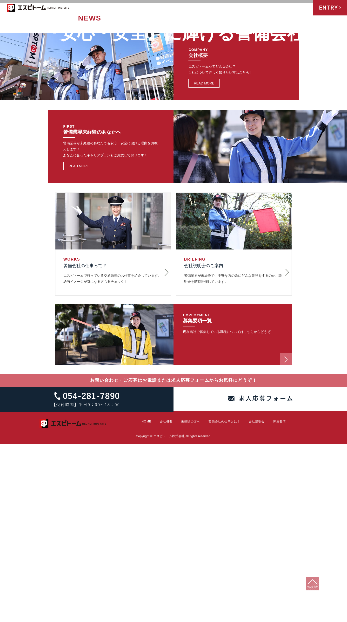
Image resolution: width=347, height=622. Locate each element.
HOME (174, 8)
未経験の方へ (212, 8)
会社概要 (190, 8)
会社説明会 (282, 8)
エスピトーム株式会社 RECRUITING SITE (38, 9)
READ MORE (204, 262)
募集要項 (302, 8)
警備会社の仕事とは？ (246, 8)
